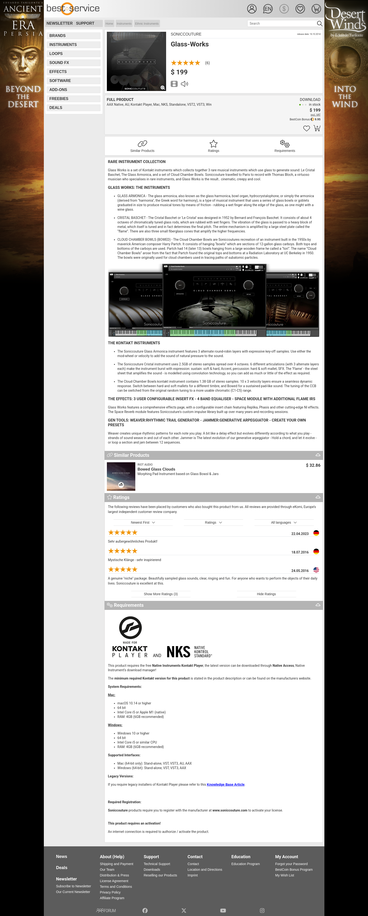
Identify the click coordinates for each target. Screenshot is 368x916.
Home (109, 23)
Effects (58, 72)
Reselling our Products (160, 875)
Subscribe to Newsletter (73, 886)
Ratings (213, 151)
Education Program (246, 864)
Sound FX (59, 63)
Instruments (124, 23)
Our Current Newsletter (73, 892)
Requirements (285, 151)
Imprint (193, 875)
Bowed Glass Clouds (156, 469)
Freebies (59, 99)
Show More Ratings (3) (161, 594)
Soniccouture (186, 34)
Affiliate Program (112, 898)
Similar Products (142, 151)
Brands (58, 36)
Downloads (152, 869)
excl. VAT (315, 114)
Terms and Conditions (116, 887)
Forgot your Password (291, 864)
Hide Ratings (266, 594)
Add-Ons (58, 90)
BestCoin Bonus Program (294, 869)
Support (85, 23)
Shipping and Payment (116, 864)
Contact (193, 864)
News (61, 856)
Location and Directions (205, 869)
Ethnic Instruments (147, 23)
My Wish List (284, 875)
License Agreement (114, 881)
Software (60, 81)
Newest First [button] (143, 522)
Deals (56, 108)
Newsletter (60, 23)
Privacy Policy (110, 892)
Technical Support (157, 864)
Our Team (107, 869)
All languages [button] (284, 522)
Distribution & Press (114, 875)
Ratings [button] (213, 522)
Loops (56, 54)
